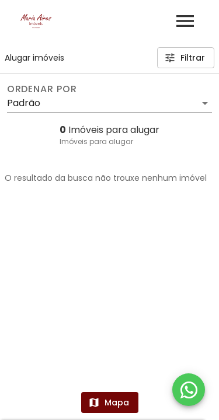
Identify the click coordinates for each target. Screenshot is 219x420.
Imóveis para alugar (96, 141)
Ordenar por (42, 89)
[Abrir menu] (185, 21)
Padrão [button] (23, 103)
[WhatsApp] (188, 389)
